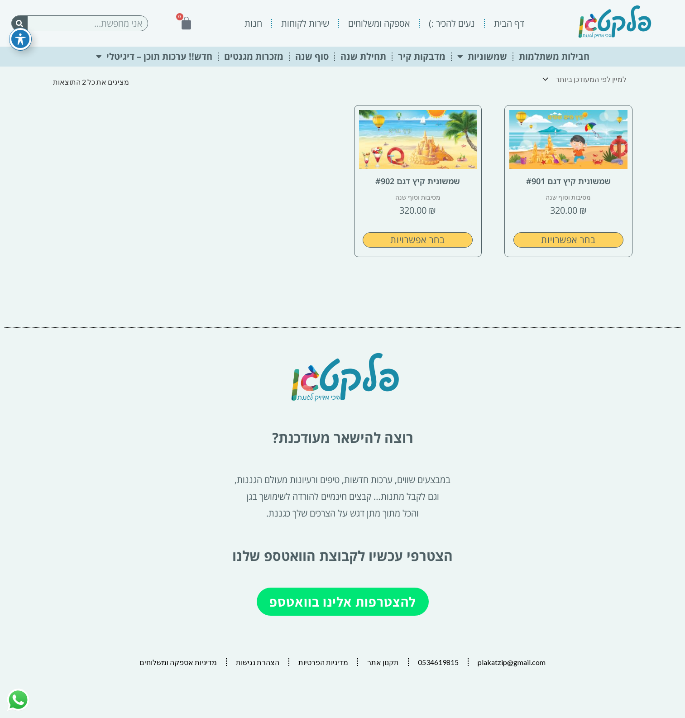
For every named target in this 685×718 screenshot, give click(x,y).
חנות (253, 23)
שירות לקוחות (305, 23)
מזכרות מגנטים (253, 56)
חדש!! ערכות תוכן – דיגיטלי (154, 57)
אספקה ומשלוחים (379, 23)
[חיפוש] (20, 23)
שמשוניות (482, 57)
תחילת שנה (363, 56)
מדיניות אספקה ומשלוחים (178, 662)
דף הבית (509, 23)
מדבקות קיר (421, 56)
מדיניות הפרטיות (323, 662)
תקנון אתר (383, 662)
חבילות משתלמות (554, 56)
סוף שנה (312, 56)
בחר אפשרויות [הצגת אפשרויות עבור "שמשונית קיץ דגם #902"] (417, 240)
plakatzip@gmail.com (512, 662)
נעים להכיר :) (452, 23)
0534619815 (438, 662)
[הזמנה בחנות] (586, 79)
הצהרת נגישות (257, 662)
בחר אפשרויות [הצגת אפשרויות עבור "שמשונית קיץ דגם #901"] (568, 240)
